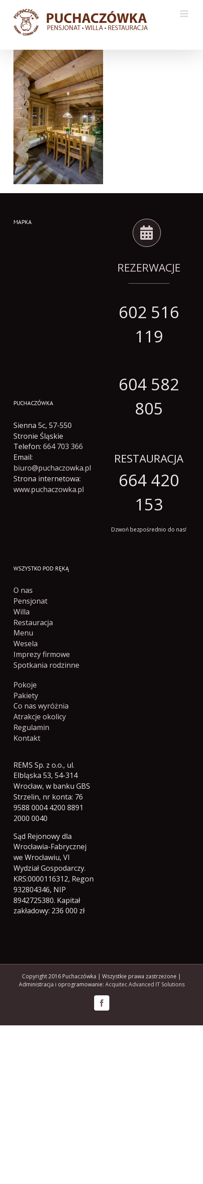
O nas (23, 590)
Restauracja (33, 622)
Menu (23, 633)
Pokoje (25, 685)
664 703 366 (63, 446)
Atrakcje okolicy (39, 717)
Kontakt (26, 738)
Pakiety (25, 695)
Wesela (25, 643)
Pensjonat (30, 601)
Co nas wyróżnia (41, 706)
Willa (21, 612)
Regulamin (31, 727)
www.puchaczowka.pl (48, 489)
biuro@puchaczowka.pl (52, 468)
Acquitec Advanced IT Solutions (145, 984)
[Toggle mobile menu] (185, 13)
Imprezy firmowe (41, 654)
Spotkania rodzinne (46, 665)
